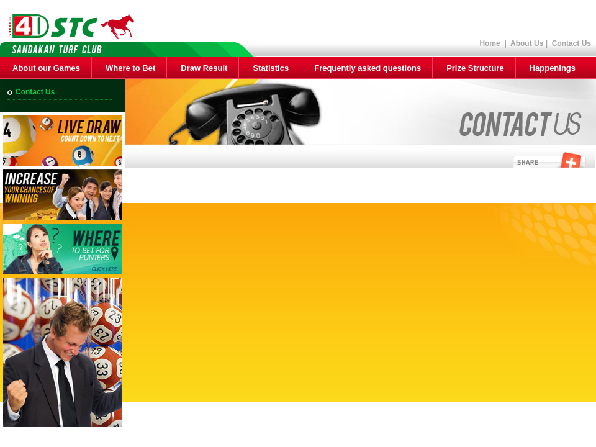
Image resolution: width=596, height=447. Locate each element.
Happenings (553, 68)
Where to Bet (130, 68)
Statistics (271, 68)
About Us (526, 43)
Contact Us (571, 43)
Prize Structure (474, 68)
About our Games (46, 68)
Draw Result (204, 68)
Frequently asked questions (367, 68)
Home (489, 43)
